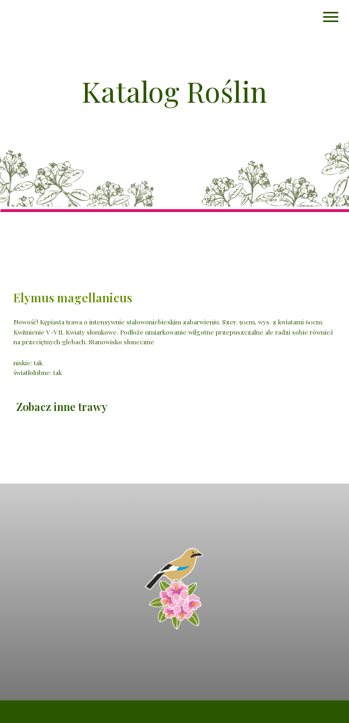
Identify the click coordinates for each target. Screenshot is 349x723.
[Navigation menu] (330, 17)
